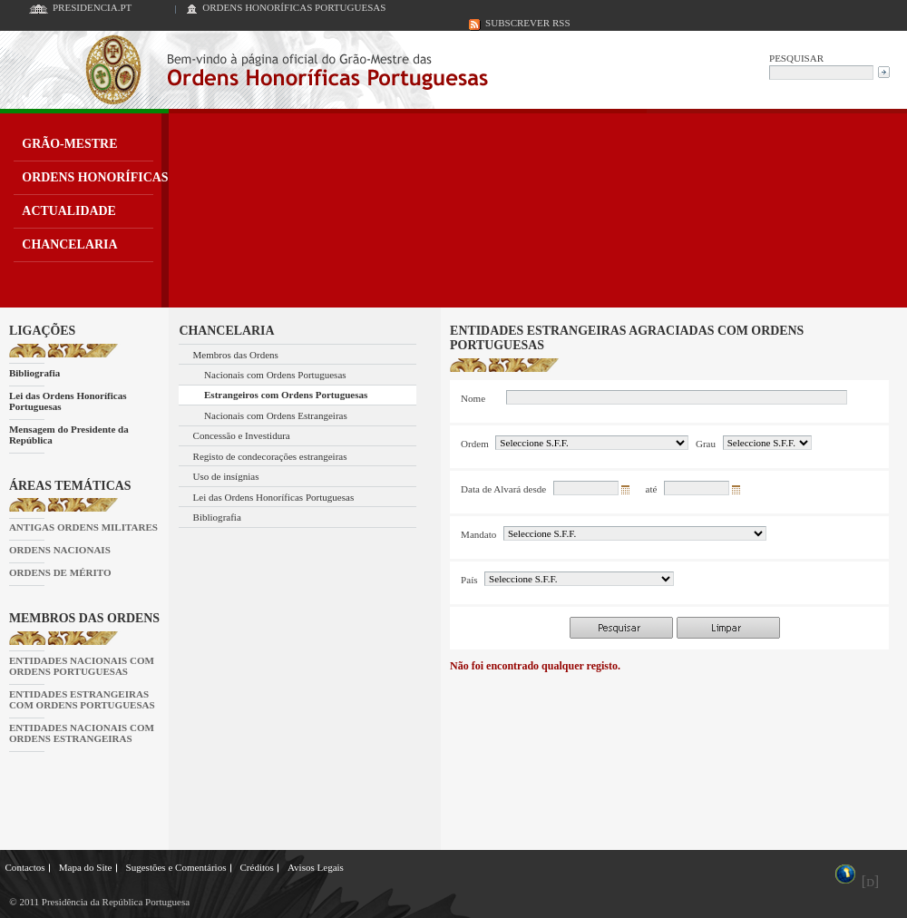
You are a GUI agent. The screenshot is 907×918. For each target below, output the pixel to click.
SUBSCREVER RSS (528, 22)
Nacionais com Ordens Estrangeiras (275, 415)
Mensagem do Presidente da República (69, 434)
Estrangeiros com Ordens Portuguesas (285, 394)
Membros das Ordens (235, 354)
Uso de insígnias (226, 476)
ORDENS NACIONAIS (60, 549)
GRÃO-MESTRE (69, 144)
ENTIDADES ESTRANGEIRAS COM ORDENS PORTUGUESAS (82, 699)
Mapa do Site (85, 867)
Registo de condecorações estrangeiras (270, 456)
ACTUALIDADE (69, 211)
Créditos (256, 867)
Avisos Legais (316, 867)
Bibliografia (34, 372)
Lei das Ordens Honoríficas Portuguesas (68, 401)
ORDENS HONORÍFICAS (95, 177)
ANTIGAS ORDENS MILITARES (83, 527)
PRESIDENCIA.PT (92, 7)
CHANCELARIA (69, 244)
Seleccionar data (628, 492)
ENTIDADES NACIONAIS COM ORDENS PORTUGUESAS (81, 666)
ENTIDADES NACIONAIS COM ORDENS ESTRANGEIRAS (81, 733)
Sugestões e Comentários (176, 867)
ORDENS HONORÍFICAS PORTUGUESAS (293, 7)
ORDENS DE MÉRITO (60, 572)
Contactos (25, 867)
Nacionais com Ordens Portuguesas (275, 374)
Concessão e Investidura (241, 435)
